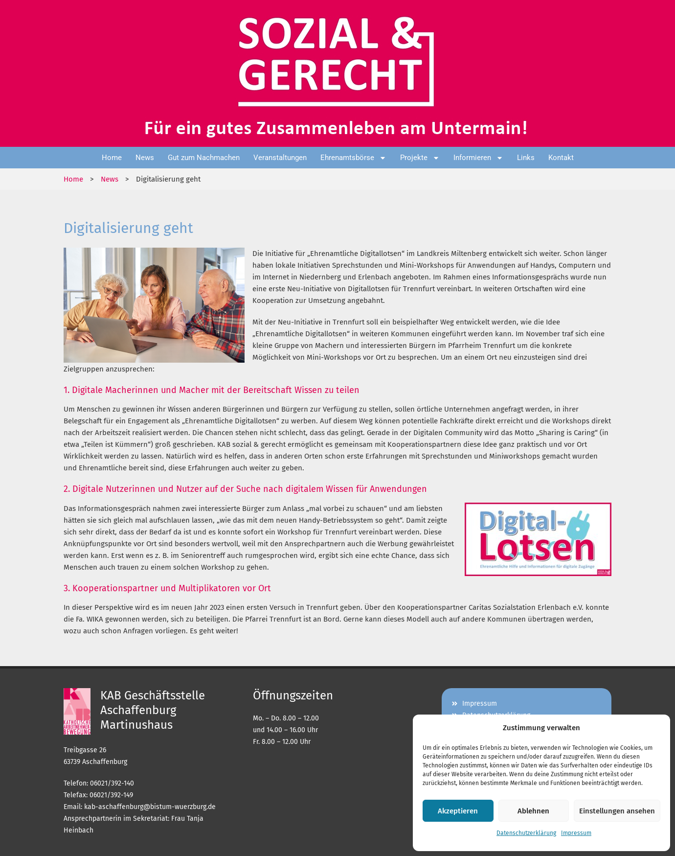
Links (526, 157)
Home (112, 157)
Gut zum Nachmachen (204, 157)
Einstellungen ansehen (617, 811)
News (144, 157)
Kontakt (561, 157)
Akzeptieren (458, 811)
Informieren (478, 157)
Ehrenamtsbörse (353, 157)
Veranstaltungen (280, 157)
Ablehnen (533, 811)
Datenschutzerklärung (526, 833)
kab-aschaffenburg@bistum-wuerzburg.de (150, 807)
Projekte (420, 157)
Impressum (576, 833)
